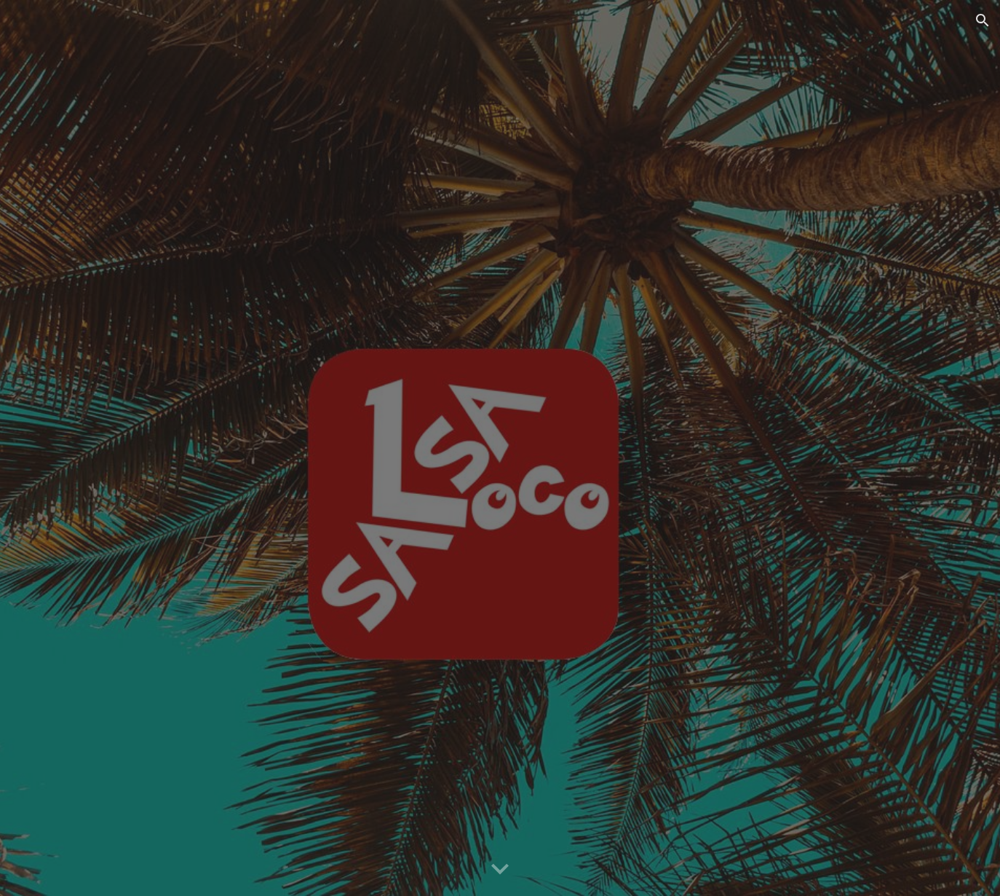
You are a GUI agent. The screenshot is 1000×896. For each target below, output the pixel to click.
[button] (982, 20)
